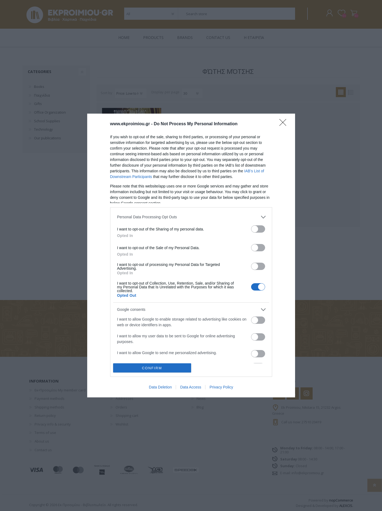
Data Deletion (160, 387)
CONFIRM (152, 368)
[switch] (258, 229)
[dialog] (191, 256)
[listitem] (191, 217)
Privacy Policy (221, 387)
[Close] (284, 124)
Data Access (190, 387)
